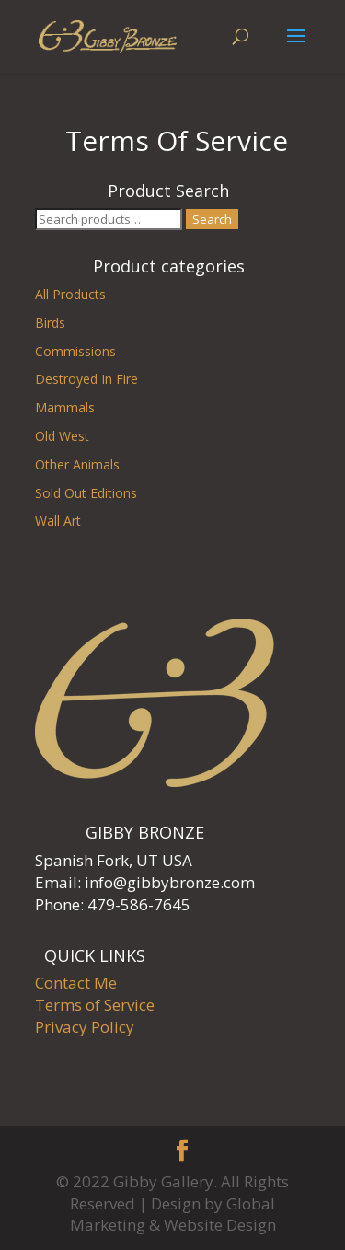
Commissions (75, 351)
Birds (50, 322)
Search (212, 219)
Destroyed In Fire (86, 379)
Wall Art (58, 520)
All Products (70, 294)
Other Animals (77, 464)
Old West (62, 436)
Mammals (65, 407)
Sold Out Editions (86, 493)
